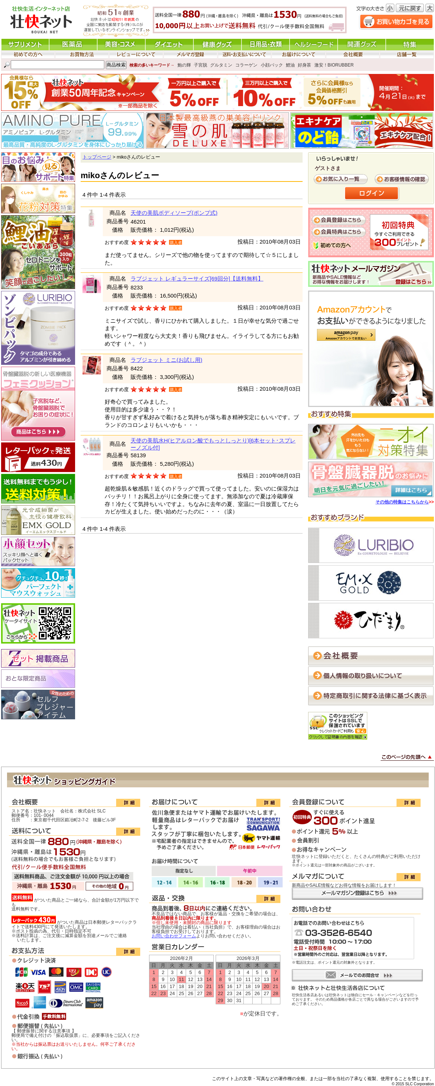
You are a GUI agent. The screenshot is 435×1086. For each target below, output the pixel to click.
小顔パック (272, 65)
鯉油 (290, 65)
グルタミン (221, 65)
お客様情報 (402, 179)
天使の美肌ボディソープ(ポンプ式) (174, 213)
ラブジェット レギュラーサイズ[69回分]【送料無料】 (197, 279)
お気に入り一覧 (341, 179)
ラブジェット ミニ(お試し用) (166, 360)
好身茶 (304, 65)
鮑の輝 (184, 65)
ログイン (372, 193)
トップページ (96, 157)
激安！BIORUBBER (334, 65)
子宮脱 (200, 65)
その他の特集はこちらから (402, 502)
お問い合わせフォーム (174, 936)
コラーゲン (246, 65)
